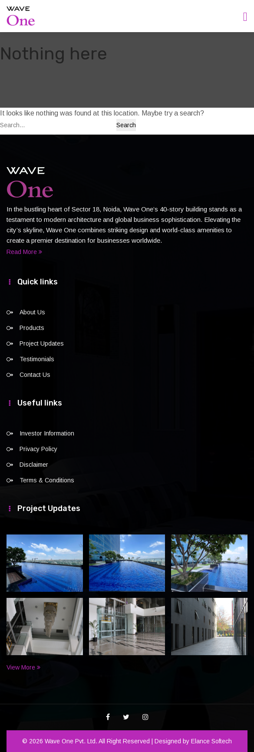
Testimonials (37, 359)
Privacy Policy (38, 448)
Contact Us (35, 374)
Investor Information (47, 433)
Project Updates (42, 343)
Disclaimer (34, 464)
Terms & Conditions (47, 480)
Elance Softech (211, 741)
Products (32, 327)
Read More (24, 251)
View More (23, 667)
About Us (32, 312)
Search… (12, 125)
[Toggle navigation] (245, 16)
